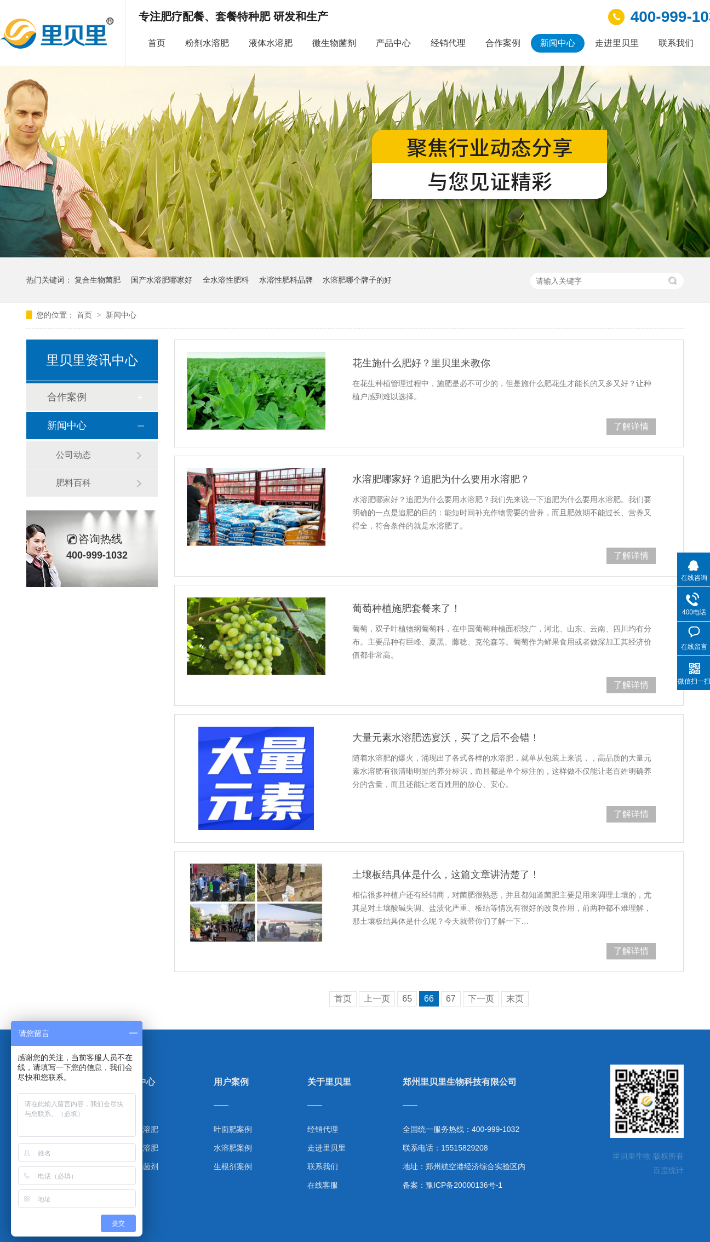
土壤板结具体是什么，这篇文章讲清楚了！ (446, 874)
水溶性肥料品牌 (286, 279)
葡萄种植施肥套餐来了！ (406, 608)
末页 (515, 998)
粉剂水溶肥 (207, 43)
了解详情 (631, 426)
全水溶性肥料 (226, 279)
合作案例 (502, 43)
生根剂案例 (233, 1166)
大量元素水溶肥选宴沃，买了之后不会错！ (446, 737)
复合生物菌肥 (98, 279)
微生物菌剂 (334, 43)
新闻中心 (557, 43)
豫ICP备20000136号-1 (464, 1185)
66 (429, 998)
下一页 (481, 998)
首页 (156, 43)
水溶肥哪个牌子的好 (357, 279)
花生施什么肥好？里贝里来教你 (421, 363)
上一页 (377, 998)
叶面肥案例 (233, 1129)
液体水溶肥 (271, 43)
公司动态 (73, 454)
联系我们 (676, 43)
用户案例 (231, 1082)
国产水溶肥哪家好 (161, 279)
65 (407, 998)
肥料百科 (73, 482)
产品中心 (393, 43)
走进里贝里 (617, 43)
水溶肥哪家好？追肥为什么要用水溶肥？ (441, 479)
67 (451, 998)
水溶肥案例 (233, 1147)
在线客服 (322, 1185)
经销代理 (448, 43)
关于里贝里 (329, 1082)
